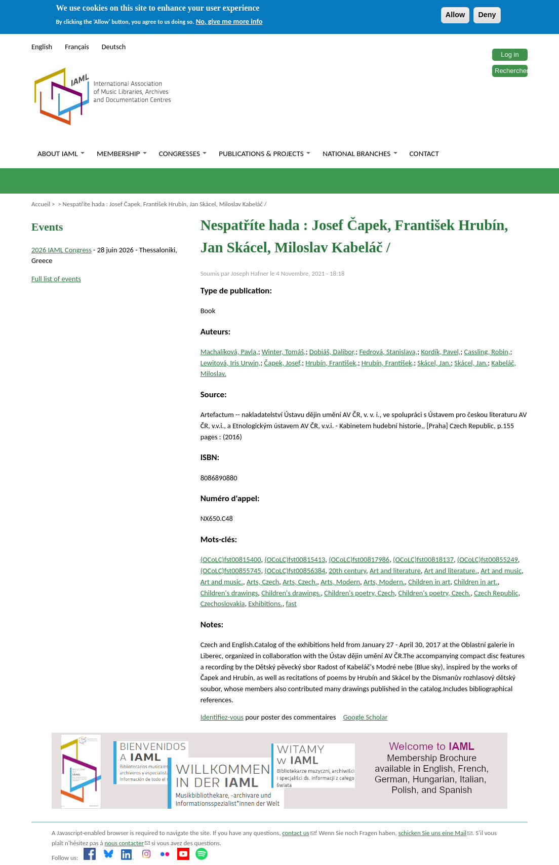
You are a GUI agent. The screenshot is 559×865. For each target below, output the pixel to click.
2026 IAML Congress (61, 249)
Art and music (501, 570)
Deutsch (114, 46)
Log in (509, 54)
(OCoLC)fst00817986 (359, 559)
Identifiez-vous (222, 717)
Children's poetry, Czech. (434, 592)
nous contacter (127, 843)
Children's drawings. (291, 592)
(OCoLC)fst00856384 (294, 570)
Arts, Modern (340, 581)
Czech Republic (496, 592)
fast (291, 603)
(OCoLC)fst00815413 (294, 559)
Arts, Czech (263, 581)
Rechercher (512, 70)
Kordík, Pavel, (440, 351)
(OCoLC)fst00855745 (231, 570)
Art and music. (222, 581)
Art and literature (395, 570)
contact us (298, 833)
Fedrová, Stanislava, (388, 351)
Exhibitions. (265, 603)
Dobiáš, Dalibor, (332, 351)
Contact (424, 153)
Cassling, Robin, (487, 351)
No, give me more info (229, 21)
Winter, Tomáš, (284, 351)
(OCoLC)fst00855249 (487, 559)
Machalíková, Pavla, (229, 351)
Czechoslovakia (223, 603)
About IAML (61, 153)
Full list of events (56, 278)
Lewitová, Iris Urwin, (231, 362)
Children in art (429, 581)
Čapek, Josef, (283, 362)
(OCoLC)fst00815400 (231, 559)
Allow (455, 15)
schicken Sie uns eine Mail (435, 833)
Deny (487, 15)
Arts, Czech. (300, 581)
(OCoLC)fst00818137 (423, 559)
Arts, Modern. (384, 581)
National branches (360, 153)
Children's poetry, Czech (359, 592)
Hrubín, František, (331, 362)
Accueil (40, 204)
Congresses (183, 153)
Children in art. (476, 581)
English (41, 46)
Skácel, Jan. (434, 362)
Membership (122, 153)
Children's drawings (229, 592)
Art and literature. (450, 570)
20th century (347, 570)
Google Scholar (365, 717)
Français (77, 46)
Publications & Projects (264, 153)
